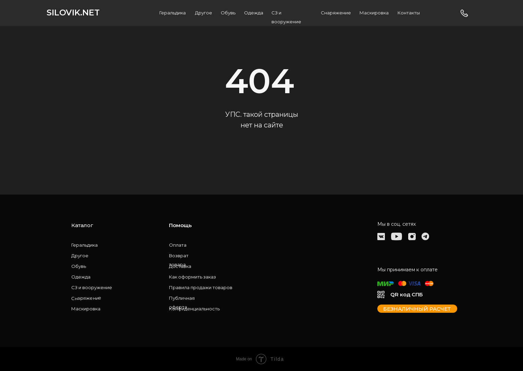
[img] (381, 236)
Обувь (228, 12)
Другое (203, 12)
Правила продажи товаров (200, 287)
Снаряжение (336, 12)
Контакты (409, 12)
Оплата (177, 245)
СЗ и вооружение (91, 287)
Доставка (180, 266)
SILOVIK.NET (73, 12)
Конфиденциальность (194, 308)
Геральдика (172, 12)
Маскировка (374, 12)
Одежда (253, 12)
